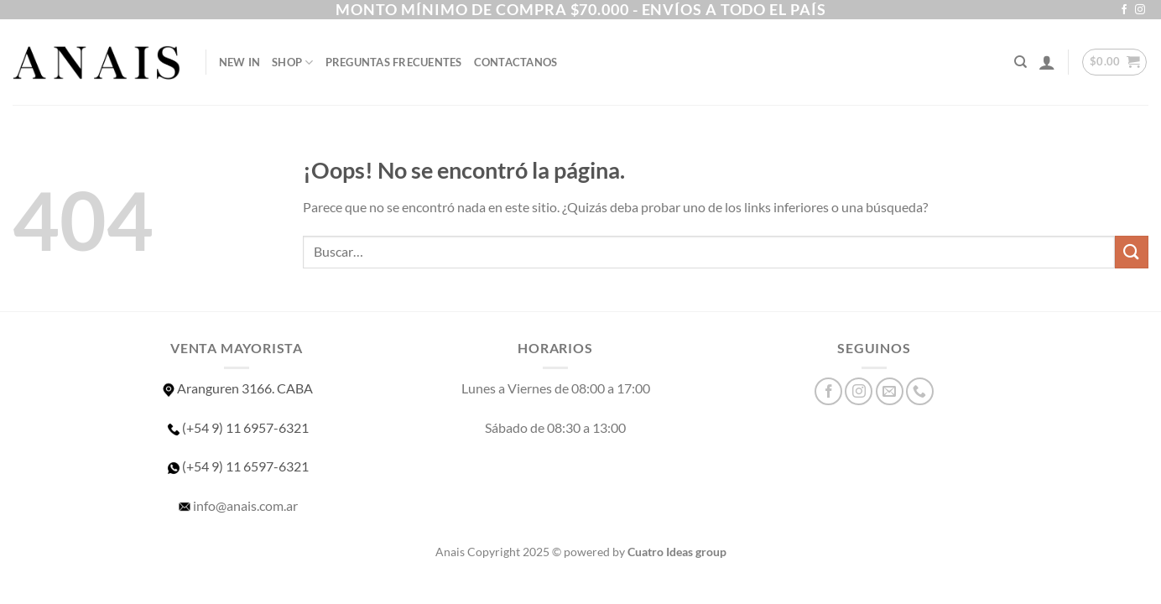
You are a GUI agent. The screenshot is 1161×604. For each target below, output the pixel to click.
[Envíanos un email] (889, 391)
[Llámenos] (920, 391)
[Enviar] (1131, 252)
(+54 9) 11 (237, 466)
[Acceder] (1047, 62)
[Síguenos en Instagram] (1140, 10)
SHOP (292, 62)
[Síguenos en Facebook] (1124, 10)
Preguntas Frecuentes (393, 62)
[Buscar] (1020, 62)
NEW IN (240, 62)
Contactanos (516, 62)
